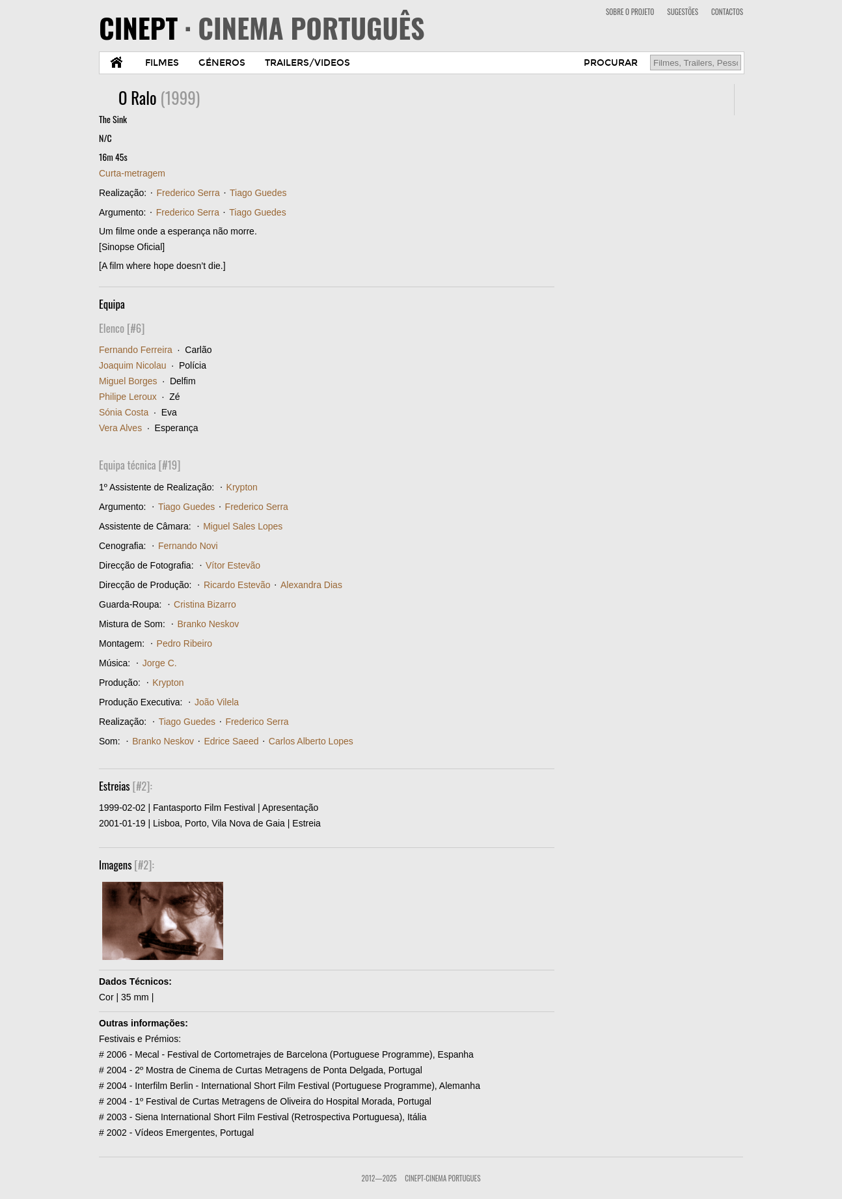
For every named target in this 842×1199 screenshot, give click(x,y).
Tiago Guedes (258, 193)
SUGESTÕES (682, 12)
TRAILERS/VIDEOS (307, 62)
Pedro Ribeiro (185, 643)
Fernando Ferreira (135, 350)
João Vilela (217, 702)
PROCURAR (611, 62)
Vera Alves (120, 428)
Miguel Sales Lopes (242, 526)
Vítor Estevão (233, 565)
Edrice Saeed (231, 741)
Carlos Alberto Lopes (311, 741)
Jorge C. (160, 663)
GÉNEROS (221, 62)
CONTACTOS (727, 12)
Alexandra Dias (311, 585)
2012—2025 (379, 1178)
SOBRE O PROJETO (630, 12)
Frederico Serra (187, 193)
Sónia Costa (123, 412)
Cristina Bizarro (205, 604)
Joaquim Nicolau (133, 365)
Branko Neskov (208, 624)
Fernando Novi (188, 546)
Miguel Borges (128, 381)
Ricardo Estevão (237, 585)
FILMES (162, 62)
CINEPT (262, 27)
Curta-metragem (132, 173)
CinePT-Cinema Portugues (442, 1178)
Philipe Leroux (128, 396)
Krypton (242, 487)
